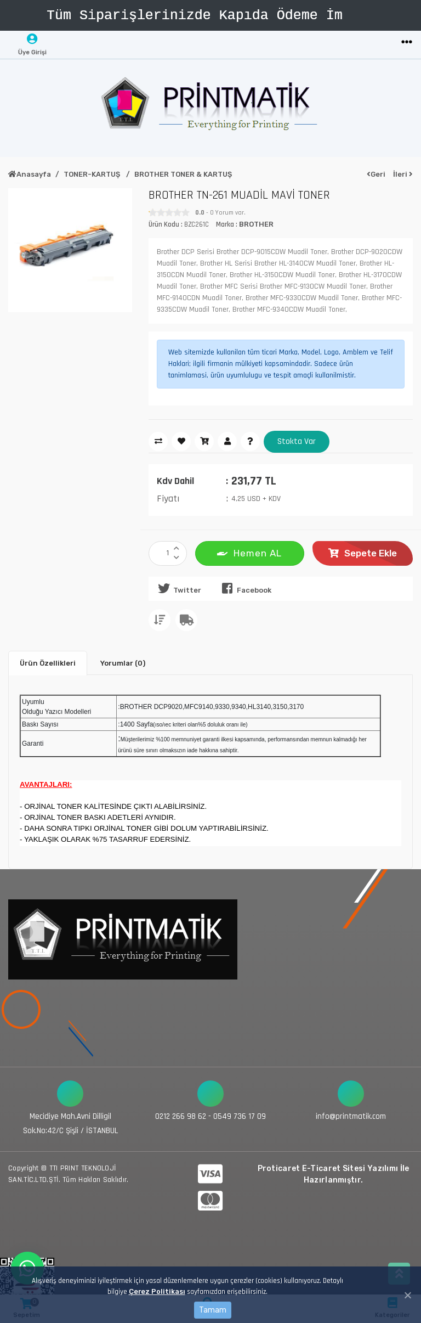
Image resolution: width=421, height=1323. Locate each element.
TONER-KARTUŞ (93, 174)
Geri (376, 174)
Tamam (212, 1310)
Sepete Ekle (362, 553)
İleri (403, 174)
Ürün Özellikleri (48, 662)
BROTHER (256, 224)
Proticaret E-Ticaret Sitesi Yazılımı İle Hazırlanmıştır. (333, 1173)
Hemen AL (249, 552)
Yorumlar (122, 662)
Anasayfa (29, 174)
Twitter (177, 588)
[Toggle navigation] (407, 42)
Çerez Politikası (156, 1291)
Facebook (244, 588)
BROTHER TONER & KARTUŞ (183, 174)
